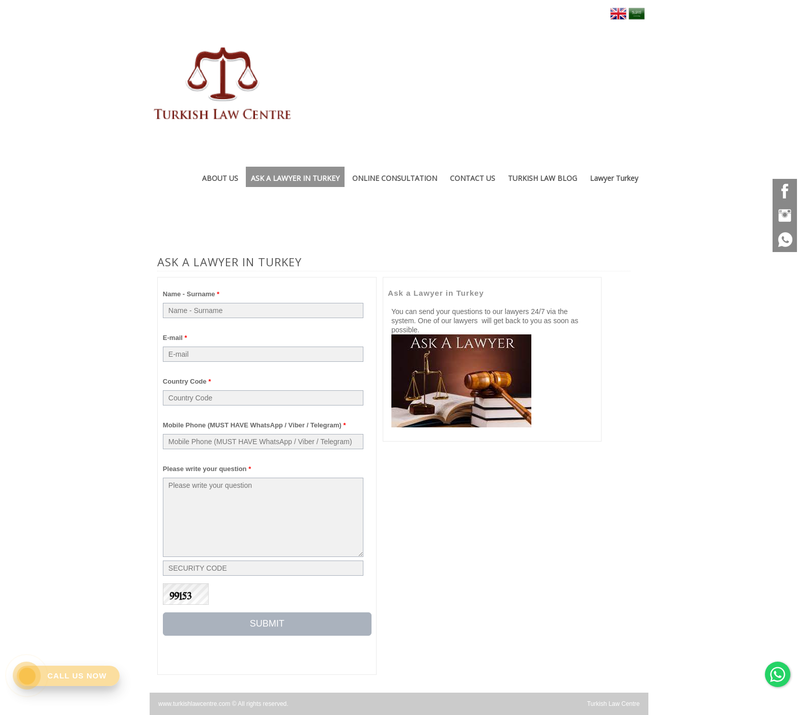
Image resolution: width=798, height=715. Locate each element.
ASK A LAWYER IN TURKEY (295, 178)
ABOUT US (220, 178)
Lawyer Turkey (614, 178)
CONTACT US (472, 178)
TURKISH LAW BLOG (542, 178)
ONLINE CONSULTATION (394, 178)
